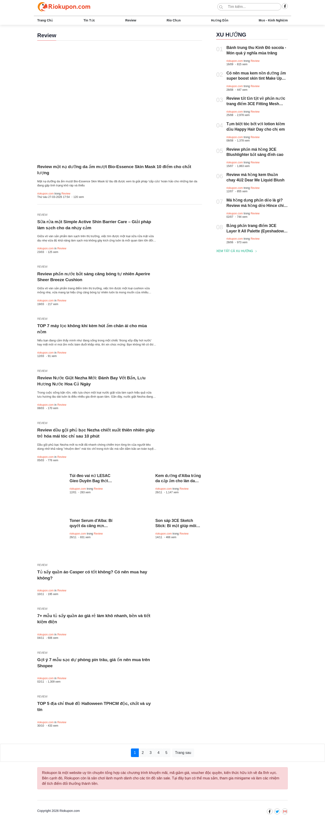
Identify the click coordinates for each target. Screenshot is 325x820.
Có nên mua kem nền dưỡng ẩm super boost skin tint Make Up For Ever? (256, 78)
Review (130, 20)
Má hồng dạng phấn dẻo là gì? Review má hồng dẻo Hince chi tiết (255, 205)
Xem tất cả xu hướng (237, 251)
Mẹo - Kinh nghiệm (273, 20)
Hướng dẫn (219, 20)
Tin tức (89, 20)
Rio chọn (174, 20)
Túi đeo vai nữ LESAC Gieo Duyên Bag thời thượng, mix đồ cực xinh (92, 481)
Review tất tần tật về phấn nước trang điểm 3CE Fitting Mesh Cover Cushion (255, 103)
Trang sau (183, 753)
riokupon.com (45, 193)
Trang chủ (45, 20)
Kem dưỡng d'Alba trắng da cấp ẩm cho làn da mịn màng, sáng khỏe (178, 481)
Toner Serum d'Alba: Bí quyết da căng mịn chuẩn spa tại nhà (91, 526)
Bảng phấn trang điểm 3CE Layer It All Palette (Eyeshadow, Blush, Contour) (255, 231)
